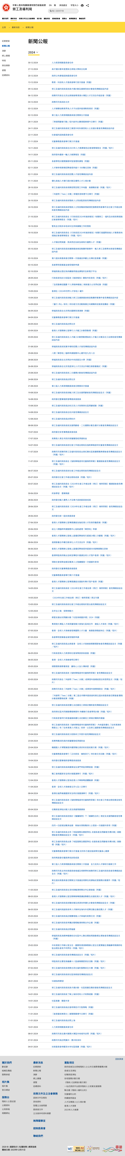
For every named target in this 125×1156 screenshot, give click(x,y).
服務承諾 (6, 1074)
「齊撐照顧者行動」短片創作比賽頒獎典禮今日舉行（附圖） (78, 122)
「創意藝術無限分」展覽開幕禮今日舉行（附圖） (73, 1014)
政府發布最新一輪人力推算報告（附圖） (69, 154)
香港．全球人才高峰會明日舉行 (65, 660)
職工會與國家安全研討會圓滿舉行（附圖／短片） (73, 774)
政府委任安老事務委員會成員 (64, 432)
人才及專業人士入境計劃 (75, 1102)
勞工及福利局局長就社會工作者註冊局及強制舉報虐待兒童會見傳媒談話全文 (85, 445)
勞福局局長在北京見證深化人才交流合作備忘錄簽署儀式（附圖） (80, 366)
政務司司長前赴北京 (60, 102)
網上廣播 (6, 55)
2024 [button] (32, 52)
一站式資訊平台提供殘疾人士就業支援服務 (82, 1086)
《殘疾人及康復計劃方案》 (76, 1082)
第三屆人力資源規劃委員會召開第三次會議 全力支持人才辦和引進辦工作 (84, 864)
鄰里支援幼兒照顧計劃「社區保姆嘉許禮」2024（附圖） (76, 617)
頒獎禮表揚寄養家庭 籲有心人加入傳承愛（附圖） (74, 666)
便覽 (4, 70)
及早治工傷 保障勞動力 (62, 611)
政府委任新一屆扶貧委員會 (63, 516)
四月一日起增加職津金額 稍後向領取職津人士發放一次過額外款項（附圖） (85, 825)
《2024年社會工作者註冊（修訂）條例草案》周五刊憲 (75, 598)
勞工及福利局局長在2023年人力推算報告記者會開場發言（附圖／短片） (83, 148)
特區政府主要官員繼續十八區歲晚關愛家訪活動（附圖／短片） (79, 961)
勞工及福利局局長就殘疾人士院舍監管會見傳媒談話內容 (76, 200)
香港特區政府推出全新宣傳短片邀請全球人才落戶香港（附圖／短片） (82, 555)
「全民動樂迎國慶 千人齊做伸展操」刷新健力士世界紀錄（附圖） (80, 284)
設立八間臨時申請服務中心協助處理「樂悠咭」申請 (74, 529)
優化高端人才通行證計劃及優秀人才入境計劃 (71, 181)
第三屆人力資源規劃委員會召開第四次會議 (70, 386)
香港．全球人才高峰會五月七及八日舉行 (69, 787)
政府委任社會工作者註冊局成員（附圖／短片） (72, 477)
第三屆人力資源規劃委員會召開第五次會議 (70, 115)
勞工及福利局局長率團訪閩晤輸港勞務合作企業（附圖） (76, 923)
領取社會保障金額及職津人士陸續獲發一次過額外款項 (75, 562)
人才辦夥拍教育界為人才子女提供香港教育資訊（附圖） (76, 108)
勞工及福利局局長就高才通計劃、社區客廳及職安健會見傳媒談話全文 (82, 988)
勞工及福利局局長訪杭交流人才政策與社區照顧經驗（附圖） (78, 406)
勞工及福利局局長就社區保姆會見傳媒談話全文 (72, 974)
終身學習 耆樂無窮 (60, 493)
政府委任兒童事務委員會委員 (64, 568)
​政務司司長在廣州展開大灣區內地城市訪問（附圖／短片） (77, 1034)
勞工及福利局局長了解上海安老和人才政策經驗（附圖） (76, 994)
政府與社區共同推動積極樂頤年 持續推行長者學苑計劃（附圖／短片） (82, 712)
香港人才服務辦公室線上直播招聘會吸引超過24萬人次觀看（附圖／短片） (84, 536)
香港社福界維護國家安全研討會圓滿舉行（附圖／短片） (76, 793)
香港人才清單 (70, 1106)
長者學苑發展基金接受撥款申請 (65, 265)
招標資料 (6, 75)
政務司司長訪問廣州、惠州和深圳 (66, 1040)
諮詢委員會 (56, 18)
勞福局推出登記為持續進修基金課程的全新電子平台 (74, 271)
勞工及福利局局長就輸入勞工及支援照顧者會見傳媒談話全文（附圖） (82, 392)
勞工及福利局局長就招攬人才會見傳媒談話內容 (72, 174)
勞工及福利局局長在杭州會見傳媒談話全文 (70, 412)
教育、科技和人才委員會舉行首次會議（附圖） (72, 82)
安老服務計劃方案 (72, 1078)
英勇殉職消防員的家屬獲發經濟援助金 (68, 741)
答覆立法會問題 (40, 1105)
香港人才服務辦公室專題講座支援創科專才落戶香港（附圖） (78, 582)
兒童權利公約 (70, 1094)
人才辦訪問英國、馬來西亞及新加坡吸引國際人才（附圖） (77, 242)
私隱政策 (23, 1147)
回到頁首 (119, 1059)
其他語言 (63, 5)
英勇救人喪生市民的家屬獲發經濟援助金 (69, 438)
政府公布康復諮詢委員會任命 (64, 76)
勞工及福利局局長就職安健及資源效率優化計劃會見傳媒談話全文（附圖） (84, 903)
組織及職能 (7, 1071)
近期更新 (6, 41)
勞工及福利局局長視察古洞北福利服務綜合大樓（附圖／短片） (79, 968)
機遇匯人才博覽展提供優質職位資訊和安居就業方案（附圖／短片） (81, 747)
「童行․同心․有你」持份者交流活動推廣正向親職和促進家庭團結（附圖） (84, 304)
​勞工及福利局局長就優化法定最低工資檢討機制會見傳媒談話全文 (80, 705)
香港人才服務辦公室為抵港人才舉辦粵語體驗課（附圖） (76, 780)
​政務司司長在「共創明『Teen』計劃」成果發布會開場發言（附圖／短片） (84, 689)
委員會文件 (38, 1109)
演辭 (4, 50)
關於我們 (5, 18)
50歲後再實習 (58, 981)
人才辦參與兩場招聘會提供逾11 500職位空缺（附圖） (75, 168)
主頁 (4, 27)
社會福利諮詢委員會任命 (62, 135)
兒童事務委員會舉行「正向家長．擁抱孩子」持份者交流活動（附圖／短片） (85, 754)
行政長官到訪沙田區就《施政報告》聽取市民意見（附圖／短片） (80, 278)
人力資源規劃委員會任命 (62, 63)
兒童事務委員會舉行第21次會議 (65, 575)
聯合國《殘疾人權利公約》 (76, 1090)
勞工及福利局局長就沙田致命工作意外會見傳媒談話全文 (76, 734)
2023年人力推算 (71, 1110)
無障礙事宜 (73, 18)
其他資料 (37, 1102)
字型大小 (74, 5)
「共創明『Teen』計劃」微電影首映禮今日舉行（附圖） (76, 194)
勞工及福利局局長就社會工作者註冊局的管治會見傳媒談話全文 (79, 604)
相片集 (39, 18)
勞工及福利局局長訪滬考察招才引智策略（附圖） (73, 1007)
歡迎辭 (5, 1067)
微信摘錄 (6, 65)
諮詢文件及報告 (40, 1098)
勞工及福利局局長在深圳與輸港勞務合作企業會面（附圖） (77, 890)
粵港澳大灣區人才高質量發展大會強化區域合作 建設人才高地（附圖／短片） (86, 624)
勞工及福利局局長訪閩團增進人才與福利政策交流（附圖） (77, 916)
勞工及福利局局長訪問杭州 (63, 419)
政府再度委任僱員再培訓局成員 (65, 858)
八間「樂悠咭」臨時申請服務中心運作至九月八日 (73, 353)
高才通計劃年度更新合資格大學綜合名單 (69, 69)
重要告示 (14, 1147)
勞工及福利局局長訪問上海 (63, 1020)
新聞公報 (6, 46)
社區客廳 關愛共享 (60, 1001)
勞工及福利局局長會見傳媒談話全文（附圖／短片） (74, 955)
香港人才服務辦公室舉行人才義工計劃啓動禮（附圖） (75, 330)
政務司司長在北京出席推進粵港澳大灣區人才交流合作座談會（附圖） (82, 95)
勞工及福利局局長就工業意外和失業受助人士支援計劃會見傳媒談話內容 (83, 128)
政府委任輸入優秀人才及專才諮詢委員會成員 (71, 500)
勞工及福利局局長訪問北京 (63, 324)
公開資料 (6, 1105)
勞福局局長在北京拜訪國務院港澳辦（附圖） (71, 311)
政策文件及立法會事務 (27, 18)
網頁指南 (32, 1147)
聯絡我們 (82, 18)
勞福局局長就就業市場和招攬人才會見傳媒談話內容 (74, 346)
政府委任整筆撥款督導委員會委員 (66, 399)
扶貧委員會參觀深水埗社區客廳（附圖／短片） (72, 1047)
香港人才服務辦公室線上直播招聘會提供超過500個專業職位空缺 (80, 549)
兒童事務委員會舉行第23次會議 (65, 141)
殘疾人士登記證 (9, 1101)
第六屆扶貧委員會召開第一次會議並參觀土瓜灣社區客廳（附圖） (80, 258)
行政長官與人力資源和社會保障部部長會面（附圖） (74, 653)
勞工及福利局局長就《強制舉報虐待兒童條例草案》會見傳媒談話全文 (82, 673)
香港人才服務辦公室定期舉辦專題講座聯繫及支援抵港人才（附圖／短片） (84, 896)
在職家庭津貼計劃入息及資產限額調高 (68, 809)
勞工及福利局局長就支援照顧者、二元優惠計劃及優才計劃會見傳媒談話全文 (85, 425)
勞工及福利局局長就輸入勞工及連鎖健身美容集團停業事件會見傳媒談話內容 (85, 298)
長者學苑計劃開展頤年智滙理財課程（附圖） (71, 161)
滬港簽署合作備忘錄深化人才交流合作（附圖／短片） (75, 542)
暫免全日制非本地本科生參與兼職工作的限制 (71, 226)
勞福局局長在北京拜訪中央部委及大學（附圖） (72, 360)
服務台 (64, 18)
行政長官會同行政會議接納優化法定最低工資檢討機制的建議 (78, 718)
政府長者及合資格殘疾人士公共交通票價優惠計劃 (85, 1067)
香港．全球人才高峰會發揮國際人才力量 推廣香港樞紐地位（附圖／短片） (85, 630)
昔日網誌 (6, 1090)
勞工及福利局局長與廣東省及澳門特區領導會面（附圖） (76, 767)
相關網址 (6, 1113)
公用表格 (6, 1109)
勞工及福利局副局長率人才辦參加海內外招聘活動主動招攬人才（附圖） (83, 909)
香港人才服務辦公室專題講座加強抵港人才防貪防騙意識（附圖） (80, 522)
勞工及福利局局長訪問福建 (63, 929)
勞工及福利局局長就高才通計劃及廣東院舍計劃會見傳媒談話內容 (80, 89)
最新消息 (13, 18)
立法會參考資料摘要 (42, 1113)
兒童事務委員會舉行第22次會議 (65, 317)
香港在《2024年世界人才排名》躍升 (67, 291)
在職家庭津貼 (70, 1074)
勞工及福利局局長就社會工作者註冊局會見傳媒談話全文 (76, 471)
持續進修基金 (70, 1098)
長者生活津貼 (70, 1071)
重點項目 (47, 18)
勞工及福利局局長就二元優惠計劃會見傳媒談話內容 (74, 373)
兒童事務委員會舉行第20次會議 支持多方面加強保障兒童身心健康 (80, 851)
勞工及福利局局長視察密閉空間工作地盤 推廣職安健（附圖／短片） (82, 187)
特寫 (4, 60)
